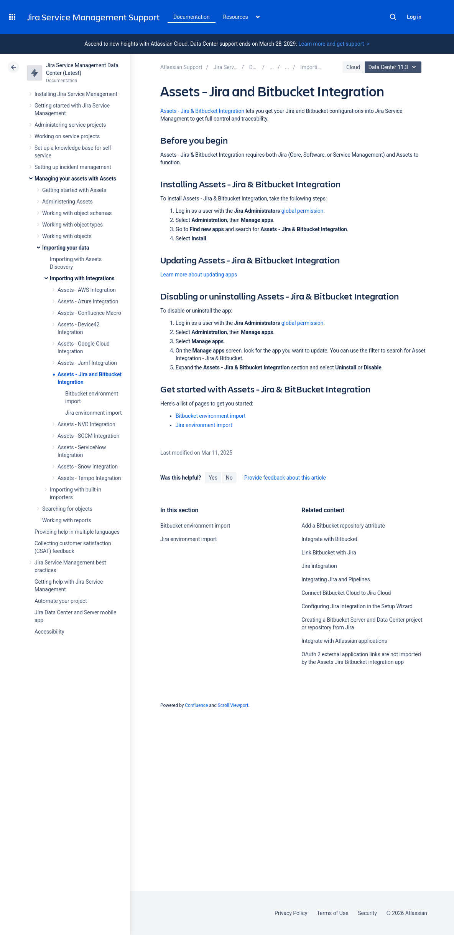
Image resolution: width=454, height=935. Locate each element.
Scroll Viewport (233, 705)
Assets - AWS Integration (87, 290)
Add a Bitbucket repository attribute (343, 526)
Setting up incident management (73, 167)
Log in (414, 17)
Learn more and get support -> (333, 44)
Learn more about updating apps (198, 274)
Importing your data (65, 248)
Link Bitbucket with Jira (328, 552)
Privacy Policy (291, 913)
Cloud (353, 67)
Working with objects (67, 236)
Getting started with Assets (74, 190)
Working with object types (72, 225)
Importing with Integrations (82, 278)
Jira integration (319, 566)
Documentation (191, 17)
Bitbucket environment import (210, 416)
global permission (302, 211)
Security (367, 913)
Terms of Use (332, 913)
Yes (213, 478)
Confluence (196, 705)
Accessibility (49, 632)
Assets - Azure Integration (88, 301)
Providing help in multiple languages (77, 532)
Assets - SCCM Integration (88, 436)
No (229, 478)
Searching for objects (67, 509)
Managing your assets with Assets (75, 178)
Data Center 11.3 (393, 67)
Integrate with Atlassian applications (344, 641)
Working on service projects (67, 136)
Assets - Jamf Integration (87, 363)
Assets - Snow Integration (88, 466)
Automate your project (61, 601)
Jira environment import (93, 413)
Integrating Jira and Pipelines (335, 579)
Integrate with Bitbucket (329, 539)
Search (393, 17)
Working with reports (66, 520)
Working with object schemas (77, 213)
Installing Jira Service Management (76, 94)
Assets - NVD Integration (86, 424)
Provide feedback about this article (285, 478)
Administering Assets (67, 202)
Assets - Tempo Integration (89, 478)
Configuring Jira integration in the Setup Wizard (357, 606)
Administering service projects (70, 125)
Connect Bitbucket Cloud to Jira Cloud (346, 593)
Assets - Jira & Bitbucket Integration (202, 111)
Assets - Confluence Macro (89, 313)
